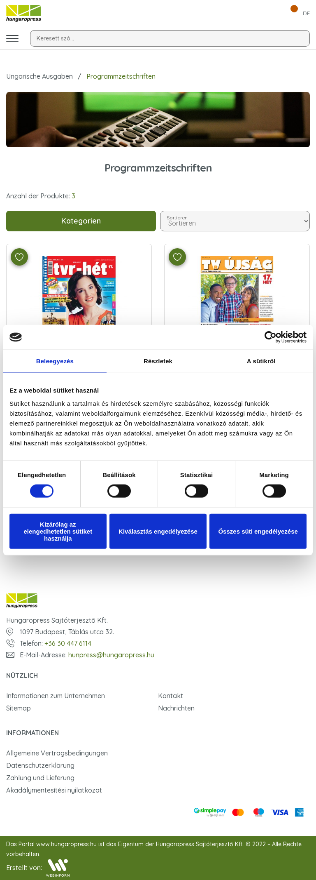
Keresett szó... (55, 38)
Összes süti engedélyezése (257, 530)
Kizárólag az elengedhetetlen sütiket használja (57, 530)
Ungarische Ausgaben (39, 76)
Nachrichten (176, 708)
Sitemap (18, 708)
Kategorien (81, 221)
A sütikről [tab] (261, 361)
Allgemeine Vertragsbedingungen (57, 753)
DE (306, 13)
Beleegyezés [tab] (55, 361)
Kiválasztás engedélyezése (158, 530)
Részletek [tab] (158, 361)
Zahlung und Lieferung (40, 778)
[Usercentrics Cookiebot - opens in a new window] (271, 337)
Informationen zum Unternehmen (55, 696)
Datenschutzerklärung (40, 765)
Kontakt (170, 696)
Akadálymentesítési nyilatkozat (54, 790)
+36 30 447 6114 (67, 643)
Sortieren (177, 217)
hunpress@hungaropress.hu (111, 655)
